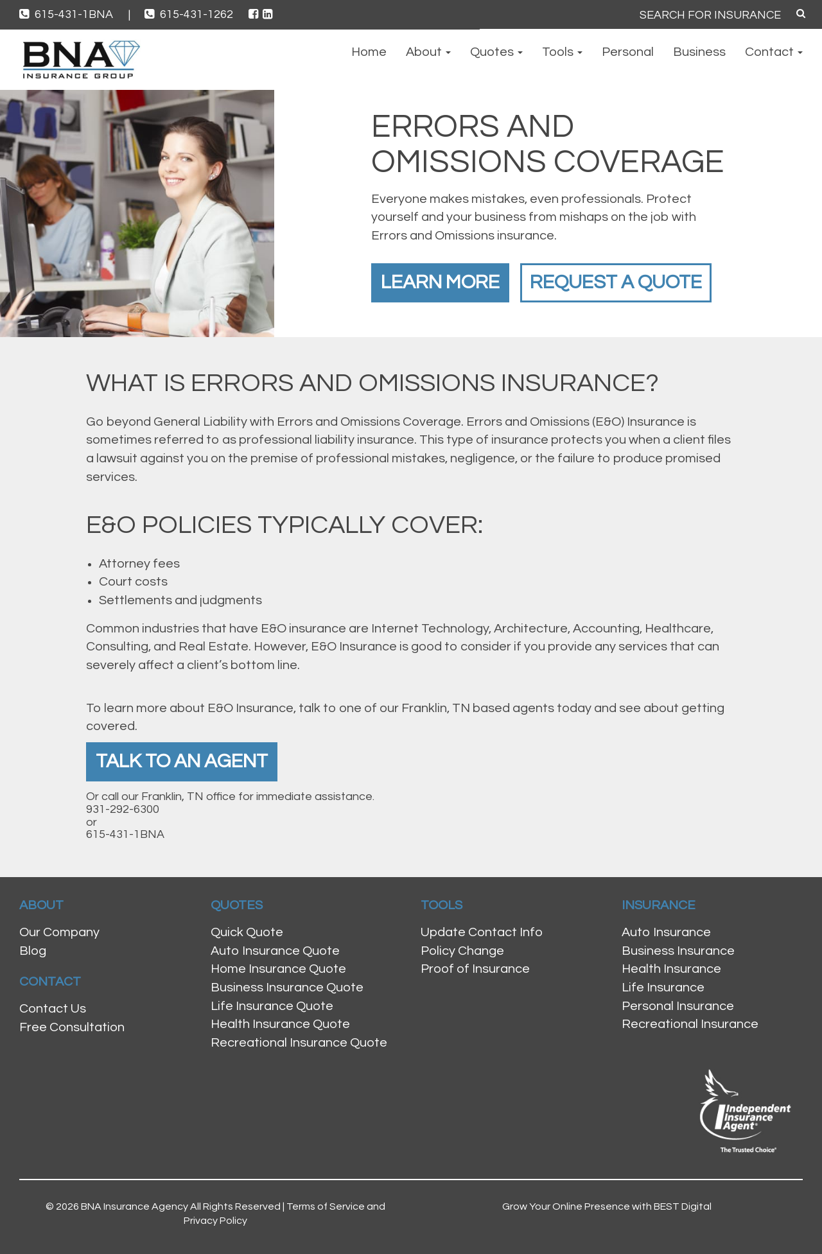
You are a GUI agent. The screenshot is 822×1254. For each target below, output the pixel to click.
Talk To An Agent (182, 761)
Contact (774, 52)
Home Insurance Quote (278, 968)
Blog (32, 951)
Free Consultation (72, 1027)
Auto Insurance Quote (275, 951)
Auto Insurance (666, 932)
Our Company (59, 932)
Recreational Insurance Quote (299, 1042)
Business (699, 52)
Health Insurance (671, 968)
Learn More (440, 282)
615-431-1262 (190, 14)
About (428, 52)
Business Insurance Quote (287, 987)
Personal (628, 52)
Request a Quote (616, 282)
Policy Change (462, 951)
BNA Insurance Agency (134, 1206)
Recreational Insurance (690, 1024)
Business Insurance (678, 951)
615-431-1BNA (74, 14)
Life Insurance (663, 987)
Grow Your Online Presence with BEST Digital (607, 1206)
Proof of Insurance (475, 968)
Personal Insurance (678, 1006)
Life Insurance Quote (272, 1006)
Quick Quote (247, 932)
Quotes (496, 52)
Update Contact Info (482, 932)
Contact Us (52, 1008)
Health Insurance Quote (280, 1024)
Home (369, 52)
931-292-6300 (122, 809)
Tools (562, 52)
